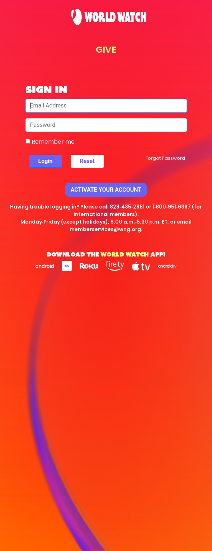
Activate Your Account (106, 189)
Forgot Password (165, 158)
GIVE (106, 49)
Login (45, 161)
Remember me (50, 142)
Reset (87, 161)
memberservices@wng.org (105, 229)
